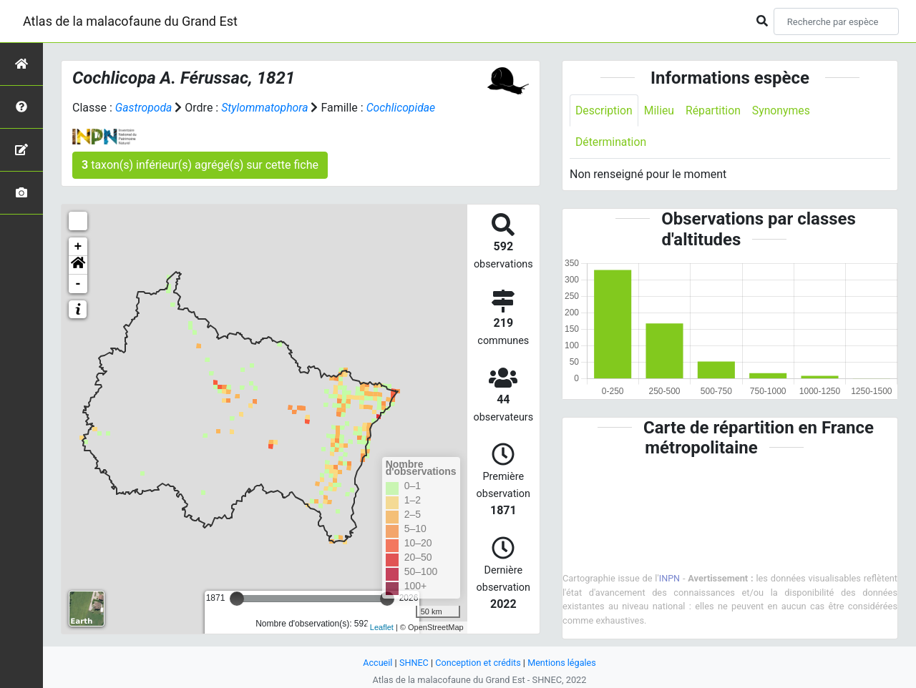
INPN (670, 579)
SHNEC (412, 662)
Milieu (660, 110)
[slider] (237, 598)
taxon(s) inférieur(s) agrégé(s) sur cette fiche (200, 165)
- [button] (78, 284)
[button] (78, 265)
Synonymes (783, 110)
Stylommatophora (266, 107)
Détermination (611, 142)
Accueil (376, 662)
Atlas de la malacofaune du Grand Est (130, 21)
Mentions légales (563, 662)
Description (604, 110)
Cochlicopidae (404, 107)
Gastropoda (144, 107)
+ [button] (78, 246)
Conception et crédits (477, 662)
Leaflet (382, 627)
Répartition (715, 110)
